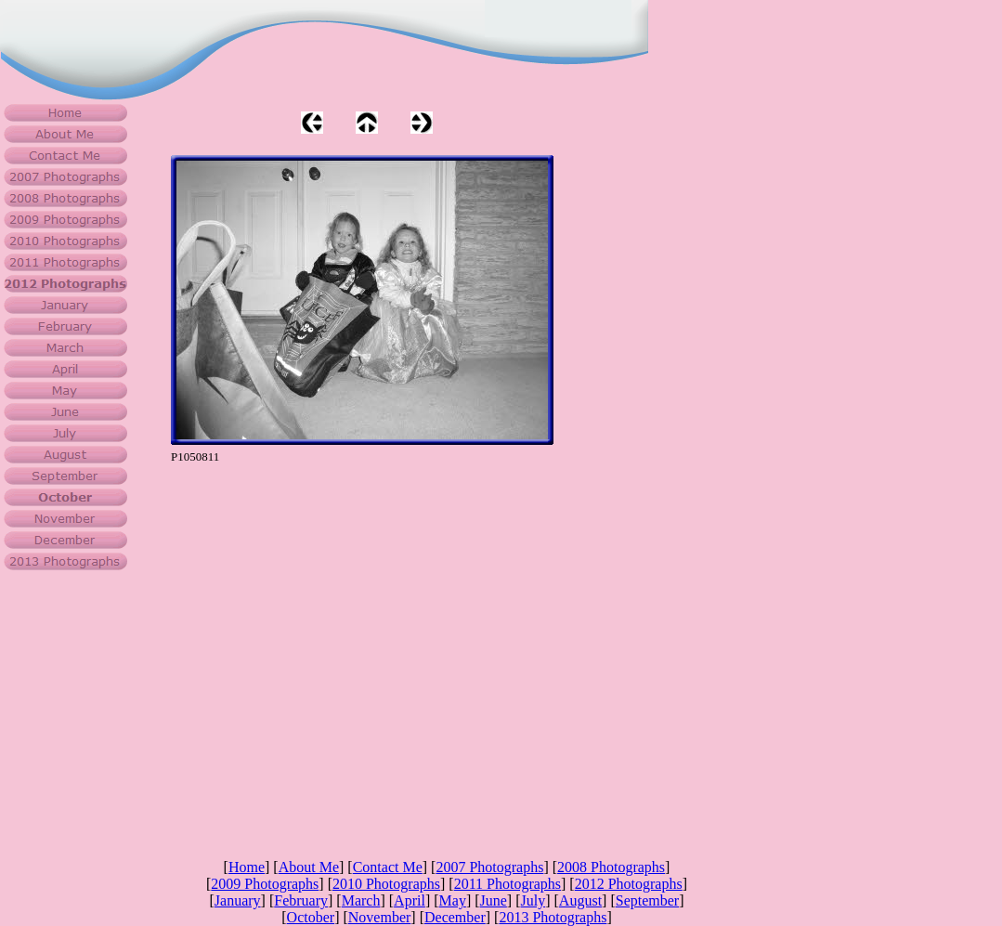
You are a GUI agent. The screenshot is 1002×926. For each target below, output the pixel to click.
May (452, 900)
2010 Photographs (386, 884)
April (409, 900)
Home (246, 867)
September (647, 900)
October (311, 917)
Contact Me (388, 867)
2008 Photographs (611, 867)
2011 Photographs (507, 884)
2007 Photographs (489, 867)
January (238, 900)
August (580, 900)
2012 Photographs (629, 884)
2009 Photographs (265, 884)
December (455, 917)
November (379, 917)
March (361, 900)
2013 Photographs (552, 917)
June (493, 900)
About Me (309, 867)
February (301, 900)
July (533, 900)
